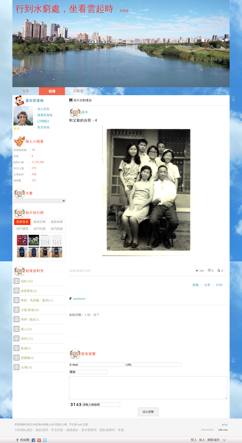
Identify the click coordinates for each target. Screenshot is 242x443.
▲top (224, 424)
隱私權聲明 (107, 430)
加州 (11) (27, 338)
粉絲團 (24, 439)
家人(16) (26, 329)
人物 (87, 314)
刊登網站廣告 (24, 430)
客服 (121, 430)
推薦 (195, 285)
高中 (84, 112)
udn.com (222, 429)
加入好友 (43, 109)
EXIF (219, 285)
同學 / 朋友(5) (30, 319)
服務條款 (72, 430)
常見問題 (57, 430)
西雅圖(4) (27, 358)
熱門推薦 (57, 228)
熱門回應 (39, 228)
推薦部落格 (45, 115)
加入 (202, 439)
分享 (207, 285)
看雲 (16, 128)
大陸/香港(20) (30, 310)
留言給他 (43, 127)
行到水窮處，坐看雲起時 (65, 9)
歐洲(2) (25, 348)
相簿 (51, 91)
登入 (194, 439)
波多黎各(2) (28, 291)
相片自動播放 (82, 100)
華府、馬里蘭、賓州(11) (37, 300)
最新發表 (22, 221)
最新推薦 (57, 221)
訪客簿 (78, 91)
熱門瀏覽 (22, 228)
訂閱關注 (43, 121)
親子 (96, 314)
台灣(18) (26, 367)
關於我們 (42, 430)
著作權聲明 (89, 430)
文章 (25, 91)
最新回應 (39, 221)
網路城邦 (213, 439)
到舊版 (124, 10)
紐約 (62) (27, 281)
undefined (79, 298)
